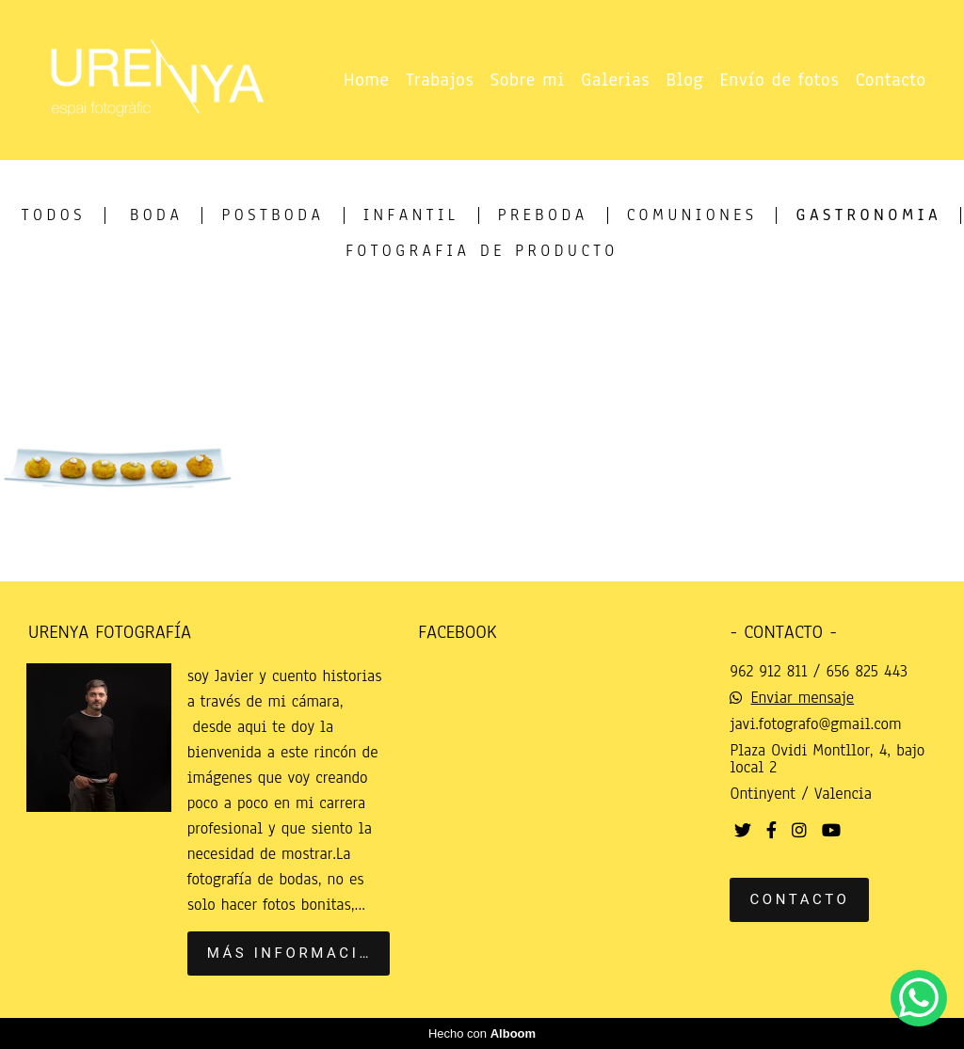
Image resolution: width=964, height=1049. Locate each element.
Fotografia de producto (482, 251)
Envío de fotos (780, 80)
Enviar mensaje (802, 698)
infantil (411, 215)
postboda (272, 215)
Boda (156, 215)
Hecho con (482, 1033)
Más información (296, 953)
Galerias (615, 80)
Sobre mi (527, 80)
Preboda (543, 215)
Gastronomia (868, 215)
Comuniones (692, 215)
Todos (54, 215)
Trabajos (440, 80)
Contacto (891, 80)
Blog (685, 80)
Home (367, 80)
